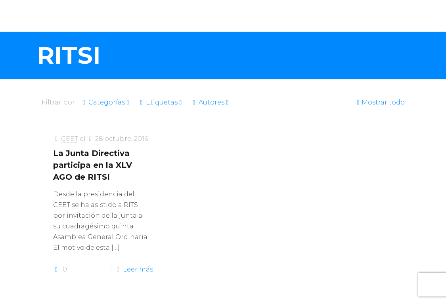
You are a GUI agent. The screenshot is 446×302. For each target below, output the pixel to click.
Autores (211, 102)
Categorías (106, 102)
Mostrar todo (380, 102)
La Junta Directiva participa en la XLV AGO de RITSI (92, 165)
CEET (69, 138)
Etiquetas (161, 102)
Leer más (138, 269)
